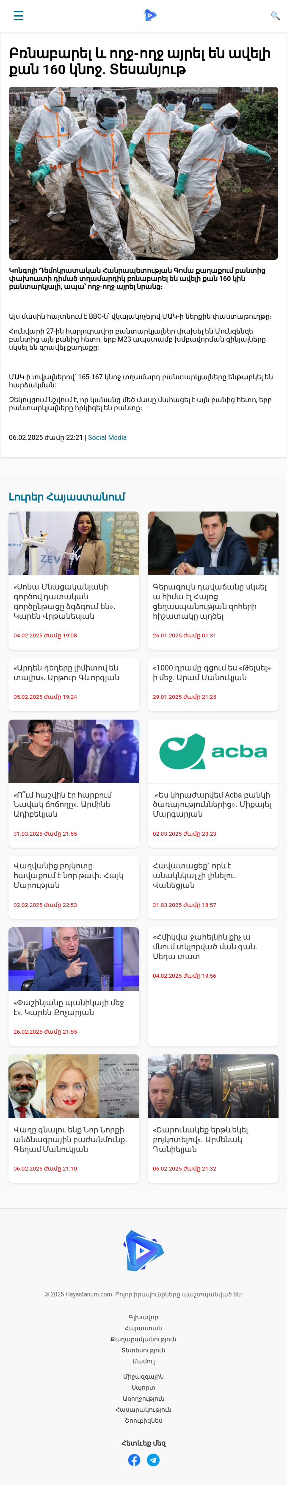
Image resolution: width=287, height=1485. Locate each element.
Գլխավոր (143, 1317)
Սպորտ (143, 1387)
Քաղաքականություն (143, 1339)
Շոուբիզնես (144, 1420)
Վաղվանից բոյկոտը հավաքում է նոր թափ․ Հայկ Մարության (69, 876)
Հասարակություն (143, 1409)
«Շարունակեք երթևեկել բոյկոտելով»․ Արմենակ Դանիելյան (200, 1140)
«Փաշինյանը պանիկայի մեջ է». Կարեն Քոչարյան (69, 1007)
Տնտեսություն (143, 1350)
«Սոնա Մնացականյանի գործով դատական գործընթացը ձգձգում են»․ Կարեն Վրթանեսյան (65, 601)
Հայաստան (143, 1328)
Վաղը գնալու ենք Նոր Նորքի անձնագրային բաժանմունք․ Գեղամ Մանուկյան (70, 1140)
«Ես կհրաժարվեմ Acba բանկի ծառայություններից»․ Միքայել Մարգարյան (212, 805)
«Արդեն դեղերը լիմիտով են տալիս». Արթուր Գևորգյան (66, 673)
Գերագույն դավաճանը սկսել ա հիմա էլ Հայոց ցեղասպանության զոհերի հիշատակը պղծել (210, 601)
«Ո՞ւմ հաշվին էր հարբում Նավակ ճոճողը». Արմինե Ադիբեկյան (63, 805)
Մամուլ (143, 1361)
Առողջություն (144, 1398)
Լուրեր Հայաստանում (66, 497)
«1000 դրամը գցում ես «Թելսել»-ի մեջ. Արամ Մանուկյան (213, 673)
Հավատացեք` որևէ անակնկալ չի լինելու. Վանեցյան (194, 876)
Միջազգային (143, 1376)
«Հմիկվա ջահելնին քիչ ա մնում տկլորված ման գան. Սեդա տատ (205, 947)
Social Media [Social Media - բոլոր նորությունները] (107, 438)
